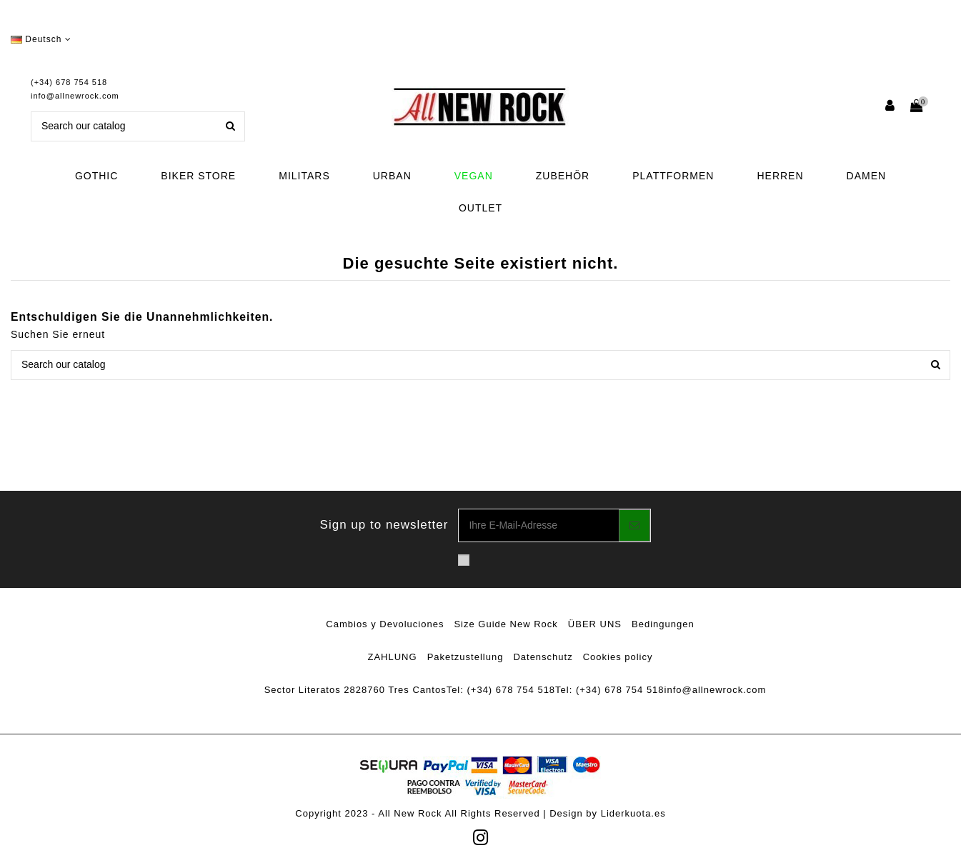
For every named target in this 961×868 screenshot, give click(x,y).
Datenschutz (542, 657)
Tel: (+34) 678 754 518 (501, 689)
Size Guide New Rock (505, 624)
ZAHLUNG (392, 657)
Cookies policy (618, 657)
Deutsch (41, 39)
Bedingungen (663, 624)
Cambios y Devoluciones (385, 624)
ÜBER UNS (595, 624)
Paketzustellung (465, 657)
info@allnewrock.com (75, 95)
